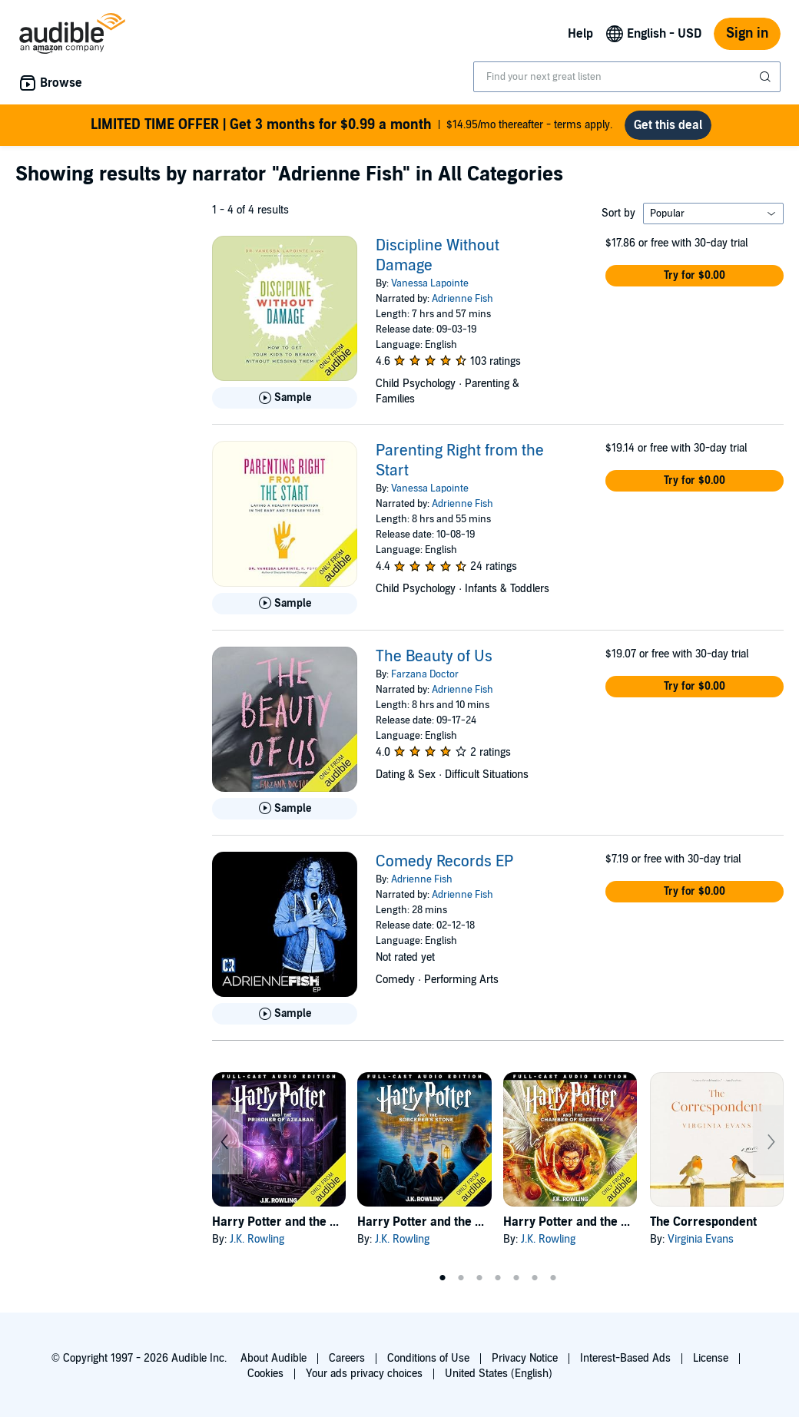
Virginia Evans (701, 1239)
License (710, 1358)
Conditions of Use (428, 1358)
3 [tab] (479, 1278)
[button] (694, 275)
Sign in (747, 33)
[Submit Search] (767, 76)
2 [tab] (461, 1278)
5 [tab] (516, 1278)
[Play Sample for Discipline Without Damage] (284, 398)
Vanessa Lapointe (430, 283)
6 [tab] (534, 1278)
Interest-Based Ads (625, 1358)
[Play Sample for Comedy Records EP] (284, 1014)
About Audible (273, 1358)
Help (580, 33)
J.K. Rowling (257, 1239)
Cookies (265, 1373)
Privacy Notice (525, 1358)
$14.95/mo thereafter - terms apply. (351, 125)
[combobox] (627, 76)
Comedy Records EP (444, 862)
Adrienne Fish (462, 299)
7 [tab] (553, 1278)
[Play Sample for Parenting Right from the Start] (284, 603)
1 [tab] (442, 1278)
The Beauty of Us (434, 656)
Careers (347, 1358)
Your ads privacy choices (364, 1373)
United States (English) (498, 1373)
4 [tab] (498, 1278)
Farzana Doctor (425, 674)
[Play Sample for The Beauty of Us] (284, 808)
